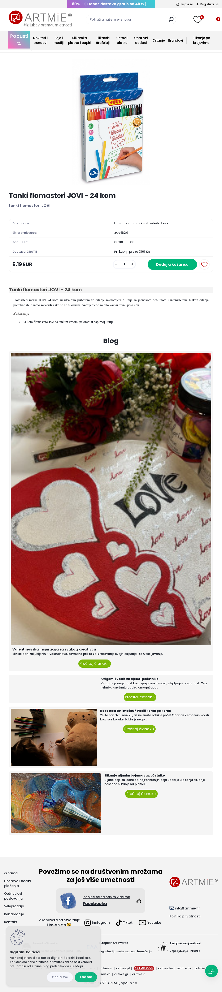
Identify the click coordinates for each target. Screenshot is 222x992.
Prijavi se (187, 4)
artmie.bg (202, 968)
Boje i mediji (59, 40)
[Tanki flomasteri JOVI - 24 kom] (111, 122)
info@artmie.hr (187, 908)
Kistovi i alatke (122, 40)
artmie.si (105, 968)
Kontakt (10, 922)
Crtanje (158, 40)
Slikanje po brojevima (201, 40)
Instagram (97, 923)
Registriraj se (209, 4)
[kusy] (124, 264)
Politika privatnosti (185, 916)
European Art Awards (113, 943)
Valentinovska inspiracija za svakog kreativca (54, 649)
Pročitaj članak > (95, 663)
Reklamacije (14, 914)
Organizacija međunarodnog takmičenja (125, 951)
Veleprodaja (14, 906)
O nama (11, 873)
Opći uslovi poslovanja (13, 896)
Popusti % (19, 40)
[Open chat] (211, 971)
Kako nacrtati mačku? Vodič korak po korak (135, 711)
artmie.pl (123, 968)
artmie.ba (165, 968)
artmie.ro (184, 968)
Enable (86, 977)
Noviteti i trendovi (40, 40)
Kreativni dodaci (141, 40)
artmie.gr (121, 974)
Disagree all (60, 977)
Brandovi (175, 40)
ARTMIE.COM (144, 968)
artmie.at (103, 974)
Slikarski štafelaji (103, 40)
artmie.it (138, 974)
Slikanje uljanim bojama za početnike (134, 775)
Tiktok (124, 923)
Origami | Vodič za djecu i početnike (130, 679)
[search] (171, 21)
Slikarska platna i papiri (79, 40)
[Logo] (40, 18)
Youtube (150, 922)
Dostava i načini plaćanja (17, 883)
